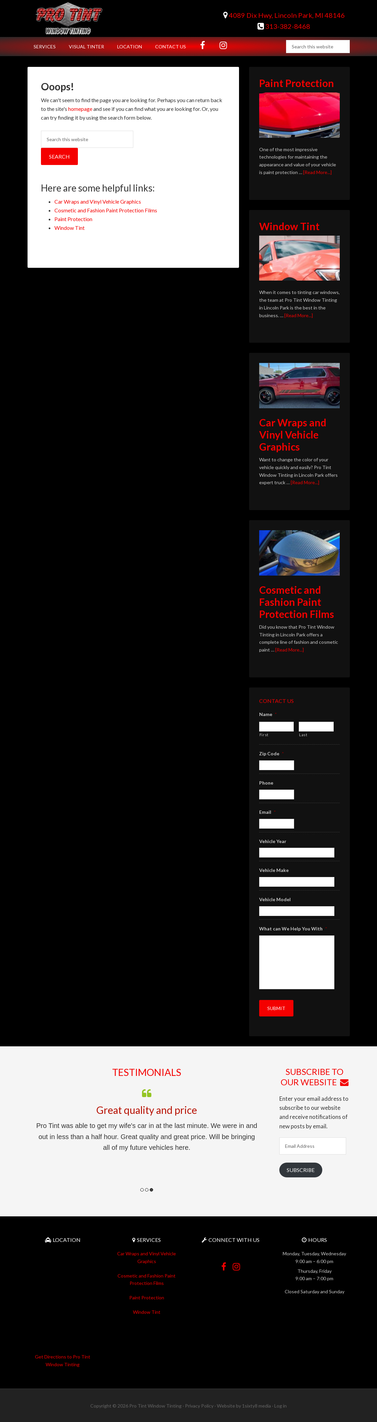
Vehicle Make (274, 870)
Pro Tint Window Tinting (85, 18)
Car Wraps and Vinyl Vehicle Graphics (97, 201)
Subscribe (301, 1169)
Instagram (236, 1263)
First (264, 735)
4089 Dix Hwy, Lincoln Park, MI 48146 (284, 15)
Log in (280, 1405)
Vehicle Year (272, 841)
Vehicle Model (275, 899)
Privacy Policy (199, 1405)
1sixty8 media (256, 1405)
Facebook (223, 1263)
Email (267, 812)
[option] (146, 1119)
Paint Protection (73, 219)
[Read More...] (317, 172)
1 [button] (142, 1188)
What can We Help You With (293, 928)
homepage (80, 109)
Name (268, 714)
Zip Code (271, 753)
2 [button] (146, 1188)
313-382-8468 (283, 26)
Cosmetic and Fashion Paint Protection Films (105, 210)
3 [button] (151, 1188)
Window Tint (69, 227)
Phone (266, 783)
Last (303, 735)
